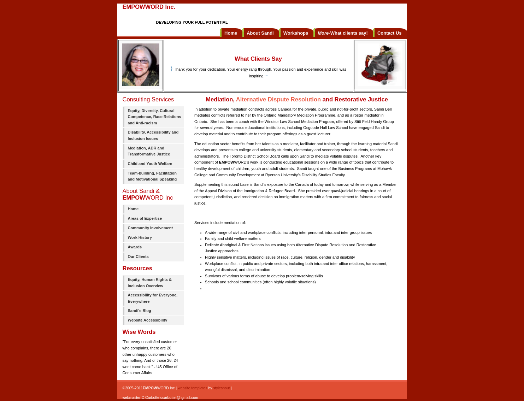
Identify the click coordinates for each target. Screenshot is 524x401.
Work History (140, 237)
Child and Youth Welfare (150, 163)
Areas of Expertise (145, 218)
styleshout (221, 388)
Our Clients (138, 256)
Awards (135, 247)
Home (133, 209)
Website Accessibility (147, 320)
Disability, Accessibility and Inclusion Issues (153, 135)
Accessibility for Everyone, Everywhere (153, 298)
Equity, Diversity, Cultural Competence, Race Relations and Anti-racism (154, 116)
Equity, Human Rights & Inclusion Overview (150, 282)
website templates (192, 388)
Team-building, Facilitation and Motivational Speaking (152, 176)
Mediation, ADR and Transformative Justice (149, 151)
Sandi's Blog (139, 310)
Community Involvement (150, 228)
